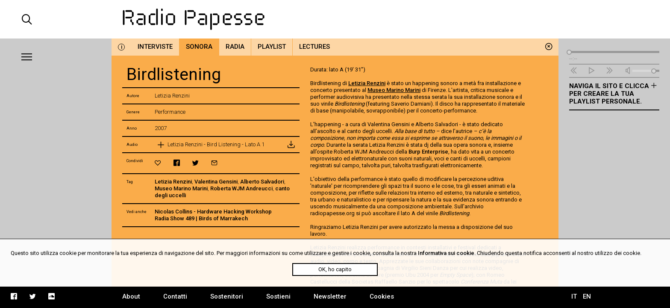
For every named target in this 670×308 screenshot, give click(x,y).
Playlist (272, 46)
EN (587, 296)
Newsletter (330, 296)
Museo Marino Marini (181, 188)
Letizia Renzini (173, 181)
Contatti (175, 296)
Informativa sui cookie (446, 253)
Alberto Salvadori (262, 181)
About (131, 296)
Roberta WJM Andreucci (241, 188)
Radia (235, 46)
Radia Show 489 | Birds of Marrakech (201, 218)
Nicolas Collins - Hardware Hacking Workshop (213, 211)
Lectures (314, 46)
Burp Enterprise (428, 151)
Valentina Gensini (216, 181)
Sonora (199, 46)
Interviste (155, 46)
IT (574, 296)
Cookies (382, 296)
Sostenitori (226, 296)
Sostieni (278, 296)
